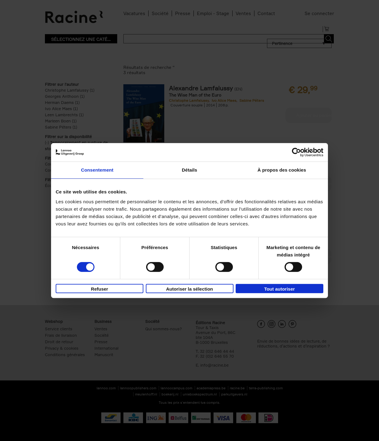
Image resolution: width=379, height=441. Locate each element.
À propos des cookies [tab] (281, 170)
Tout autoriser (279, 289)
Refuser (99, 289)
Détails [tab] (189, 170)
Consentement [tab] (97, 170)
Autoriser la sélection (189, 289)
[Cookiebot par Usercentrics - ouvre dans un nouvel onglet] (296, 152)
